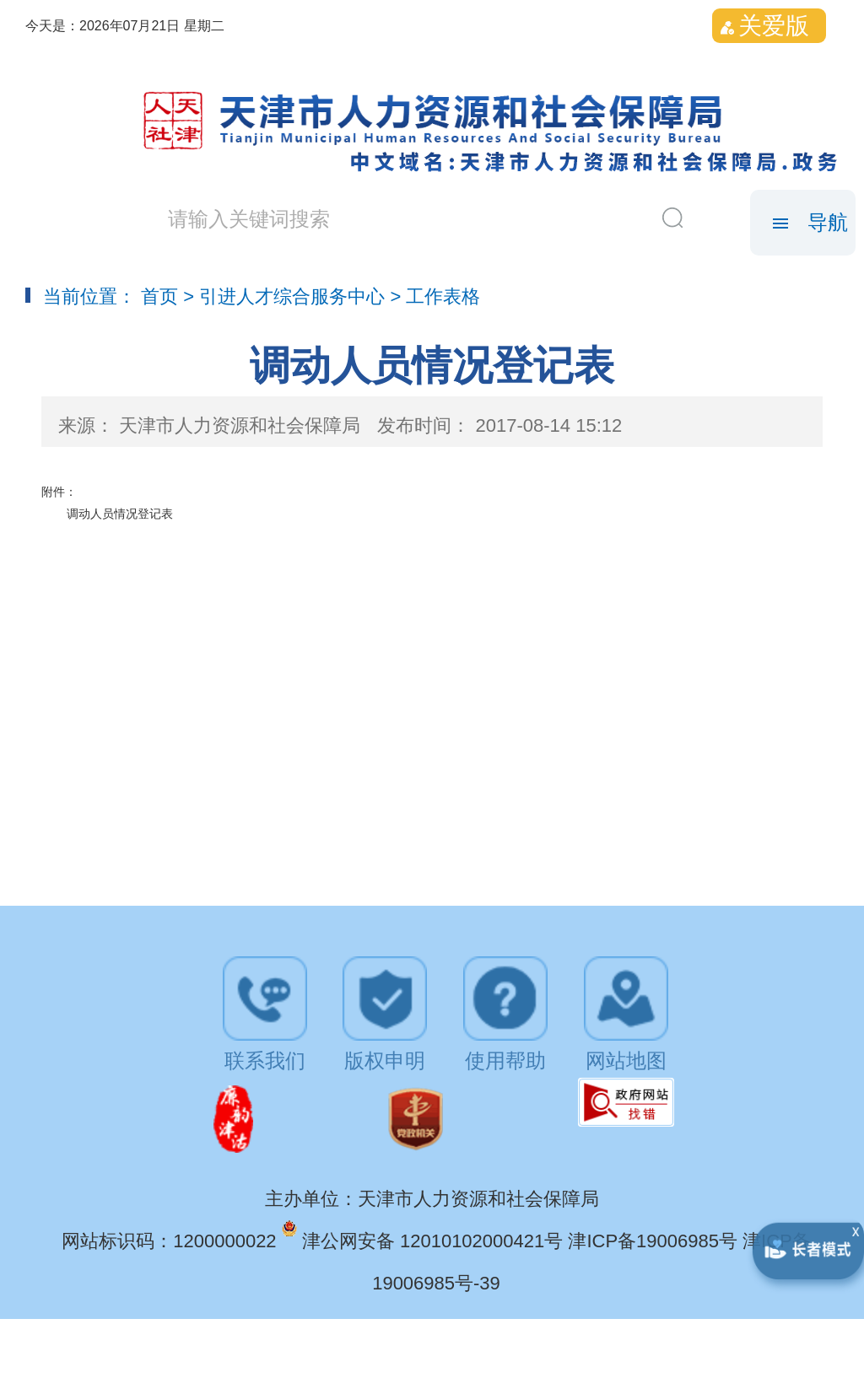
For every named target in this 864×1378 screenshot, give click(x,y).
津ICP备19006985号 (655, 1241)
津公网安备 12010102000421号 (435, 1241)
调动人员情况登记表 (120, 513)
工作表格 (443, 296)
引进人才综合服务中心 (292, 296)
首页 (159, 296)
